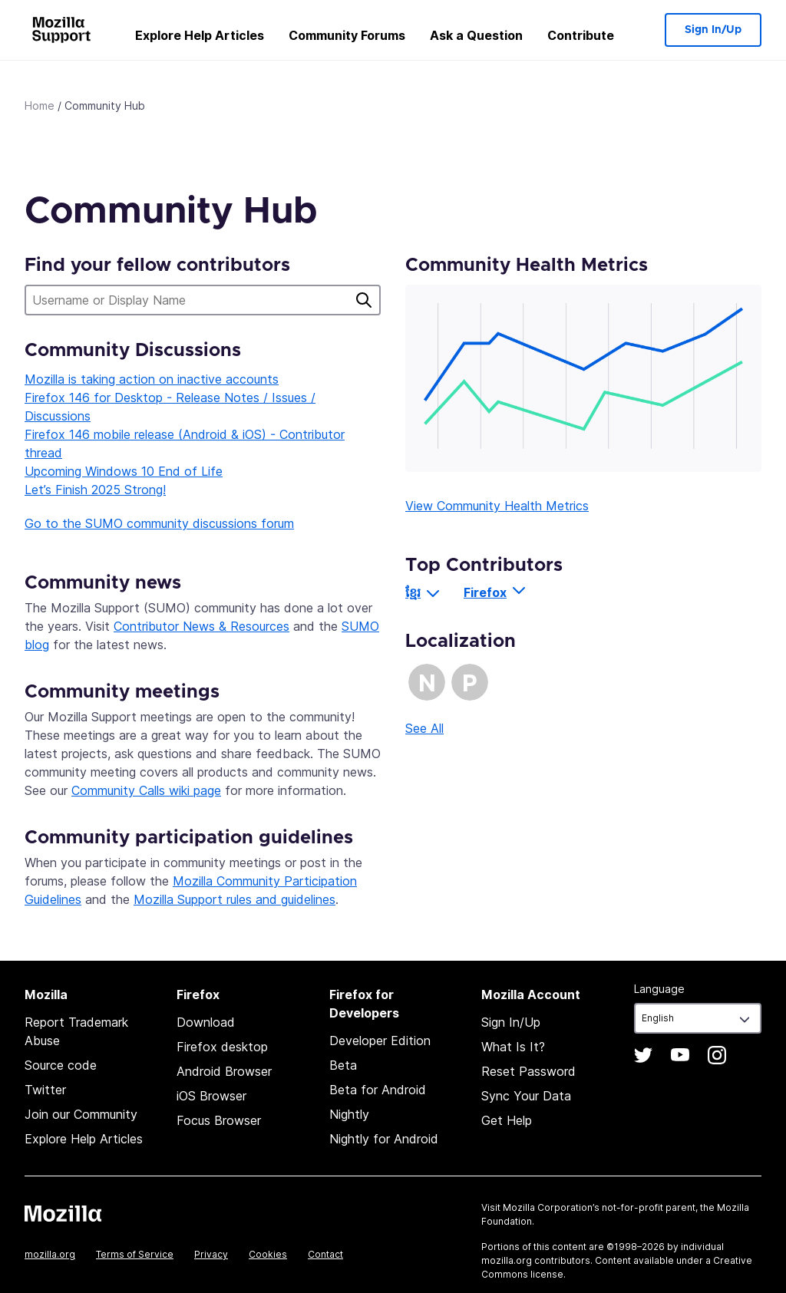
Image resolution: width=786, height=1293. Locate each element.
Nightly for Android (383, 1138)
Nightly (349, 1114)
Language (659, 988)
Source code (61, 1065)
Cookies (268, 1254)
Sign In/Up (713, 30)
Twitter (45, 1089)
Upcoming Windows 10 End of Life (124, 471)
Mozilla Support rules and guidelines (234, 899)
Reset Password (528, 1071)
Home (39, 105)
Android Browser (224, 1071)
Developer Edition (380, 1040)
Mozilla (63, 1213)
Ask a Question (476, 35)
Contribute (580, 35)
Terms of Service (134, 1254)
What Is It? (513, 1046)
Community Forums (347, 35)
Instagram (717, 1055)
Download (206, 1022)
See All (424, 728)
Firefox (485, 592)
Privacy (211, 1254)
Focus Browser (219, 1120)
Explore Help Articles (199, 35)
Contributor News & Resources (201, 626)
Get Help (506, 1120)
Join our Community (81, 1114)
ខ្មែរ (413, 592)
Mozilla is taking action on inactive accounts (152, 379)
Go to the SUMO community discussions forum (159, 523)
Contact (325, 1254)
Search (364, 300)
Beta (343, 1065)
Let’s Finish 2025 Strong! (95, 489)
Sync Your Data (526, 1095)
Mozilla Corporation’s (551, 1207)
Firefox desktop (222, 1046)
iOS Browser (211, 1095)
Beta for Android (377, 1089)
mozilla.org (50, 1254)
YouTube (680, 1055)
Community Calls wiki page (146, 790)
